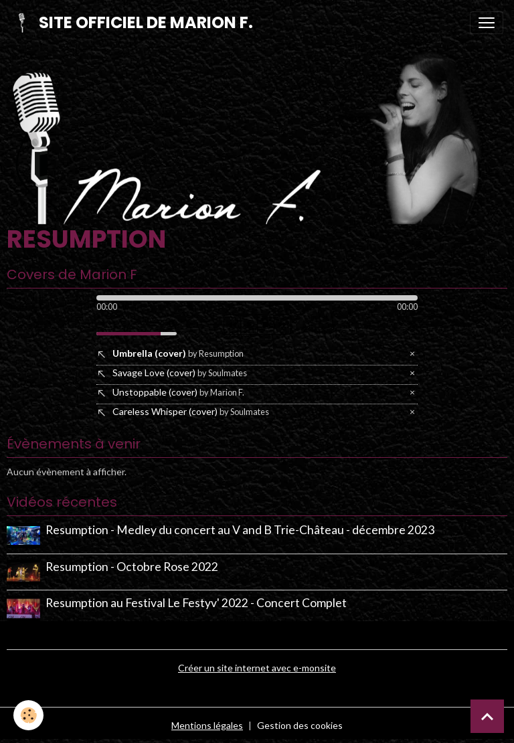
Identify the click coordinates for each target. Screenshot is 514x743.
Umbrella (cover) (178, 353)
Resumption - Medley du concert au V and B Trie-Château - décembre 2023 (240, 530)
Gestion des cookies (300, 725)
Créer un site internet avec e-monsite (257, 667)
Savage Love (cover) (179, 372)
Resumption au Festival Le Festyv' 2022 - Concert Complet (196, 603)
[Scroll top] (487, 716)
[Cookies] (28, 715)
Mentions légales (207, 725)
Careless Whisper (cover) (190, 411)
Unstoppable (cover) (178, 392)
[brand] (132, 23)
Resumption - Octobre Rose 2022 (132, 567)
